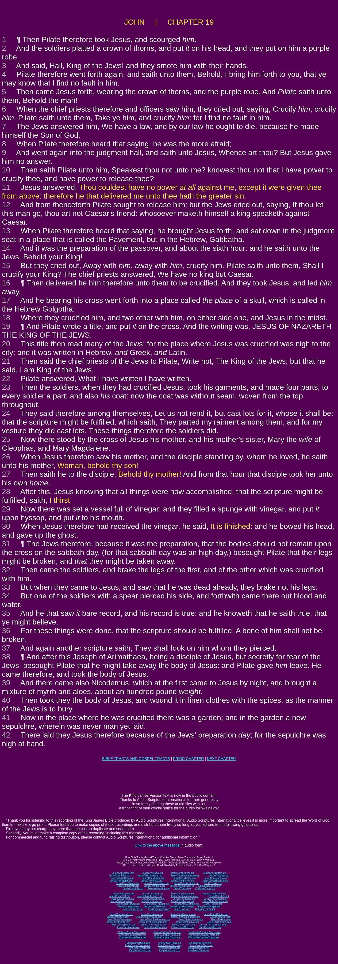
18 (6, 317)
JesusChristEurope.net (182, 893)
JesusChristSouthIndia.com (152, 922)
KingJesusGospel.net (209, 906)
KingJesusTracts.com (140, 948)
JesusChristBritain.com (216, 914)
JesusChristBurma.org (182, 880)
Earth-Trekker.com (220, 919)
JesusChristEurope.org (183, 873)
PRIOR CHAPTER (188, 759)
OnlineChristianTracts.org (167, 935)
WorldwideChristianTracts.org (203, 935)
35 (6, 613)
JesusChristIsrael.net (123, 893)
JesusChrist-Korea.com (190, 919)
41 (6, 717)
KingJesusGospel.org (209, 886)
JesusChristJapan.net (215, 899)
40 (6, 700)
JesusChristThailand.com (154, 924)
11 (6, 187)
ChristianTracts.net (205, 909)
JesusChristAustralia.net (186, 904)
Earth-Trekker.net (213, 904)
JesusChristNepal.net (121, 901)
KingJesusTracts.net (198, 948)
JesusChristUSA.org (119, 875)
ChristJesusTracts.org (169, 942)
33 (6, 587)
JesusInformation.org (158, 888)
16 (6, 283)
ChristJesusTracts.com (138, 942)
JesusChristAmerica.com (149, 917)
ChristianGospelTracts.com (131, 932)
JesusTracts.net (182, 909)
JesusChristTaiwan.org (128, 883)
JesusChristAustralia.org (186, 883)
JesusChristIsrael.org (123, 873)
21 (6, 361)
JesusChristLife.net (219, 896)
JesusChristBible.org (154, 886)
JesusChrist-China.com (219, 922)
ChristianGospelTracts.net (132, 937)
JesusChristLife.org (133, 888)
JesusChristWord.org (128, 886)
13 (6, 230)
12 (6, 204)
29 (6, 509)
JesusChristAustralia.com (213, 924)
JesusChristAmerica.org (149, 875)
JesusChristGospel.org (182, 886)
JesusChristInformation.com (185, 917)
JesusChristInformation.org (185, 875)
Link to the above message (157, 845)
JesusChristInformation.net (185, 896)
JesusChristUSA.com (118, 917)
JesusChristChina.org (153, 878)
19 (6, 326)
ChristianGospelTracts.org (132, 935)
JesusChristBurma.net (182, 901)
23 (6, 387)
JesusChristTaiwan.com (123, 924)
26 (6, 457)
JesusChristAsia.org (152, 873)
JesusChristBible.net (154, 906)
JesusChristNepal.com (118, 922)
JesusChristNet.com (220, 917)
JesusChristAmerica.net (149, 896)
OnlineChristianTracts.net (167, 937)
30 (6, 526)
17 (6, 300)
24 (6, 413)
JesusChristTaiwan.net (128, 904)
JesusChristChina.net (153, 899)
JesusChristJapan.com (183, 924)
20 (6, 344)
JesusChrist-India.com (187, 922)
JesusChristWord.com (128, 927)
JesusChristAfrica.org (122, 878)
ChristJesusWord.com (182, 927)
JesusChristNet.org (219, 875)
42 (6, 735)
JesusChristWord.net (128, 906)
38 (6, 656)
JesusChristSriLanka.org (215, 880)
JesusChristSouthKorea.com (155, 919)
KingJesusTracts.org (169, 948)
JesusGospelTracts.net (201, 945)
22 (6, 378)
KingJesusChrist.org (169, 950)
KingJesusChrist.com (140, 950)
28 (6, 491)
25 (6, 439)
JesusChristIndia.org (151, 880)
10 (6, 170)
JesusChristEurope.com (183, 914)
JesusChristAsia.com (152, 914)
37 (6, 648)
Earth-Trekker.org (213, 883)
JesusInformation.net (158, 909)
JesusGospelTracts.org (169, 945)
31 (6, 543)
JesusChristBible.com (155, 927)
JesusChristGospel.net (182, 906)
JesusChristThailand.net (156, 904)
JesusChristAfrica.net (122, 899)
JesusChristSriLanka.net (215, 901)
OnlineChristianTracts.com (167, 932)
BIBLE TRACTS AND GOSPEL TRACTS (136, 759)
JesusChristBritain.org (214, 873)
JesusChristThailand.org (156, 883)
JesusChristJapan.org (215, 878)
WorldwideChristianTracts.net (203, 937)
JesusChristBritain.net (214, 893)
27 (6, 474)
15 (6, 265)
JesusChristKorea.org (184, 878)
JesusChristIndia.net (151, 901)
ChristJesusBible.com (210, 927)
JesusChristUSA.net (119, 896)
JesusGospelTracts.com (137, 945)
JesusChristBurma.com (120, 919)
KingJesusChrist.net (198, 950)
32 (6, 570)
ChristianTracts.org (205, 888)
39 (6, 683)
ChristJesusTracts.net (200, 942)
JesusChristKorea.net (184, 899)
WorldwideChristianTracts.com (205, 932)
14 (6, 248)
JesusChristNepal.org (121, 880)
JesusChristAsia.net (152, 893)
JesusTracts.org (182, 888)
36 (6, 630)
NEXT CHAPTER (221, 759)
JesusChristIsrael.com (121, 914)
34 (6, 596)
